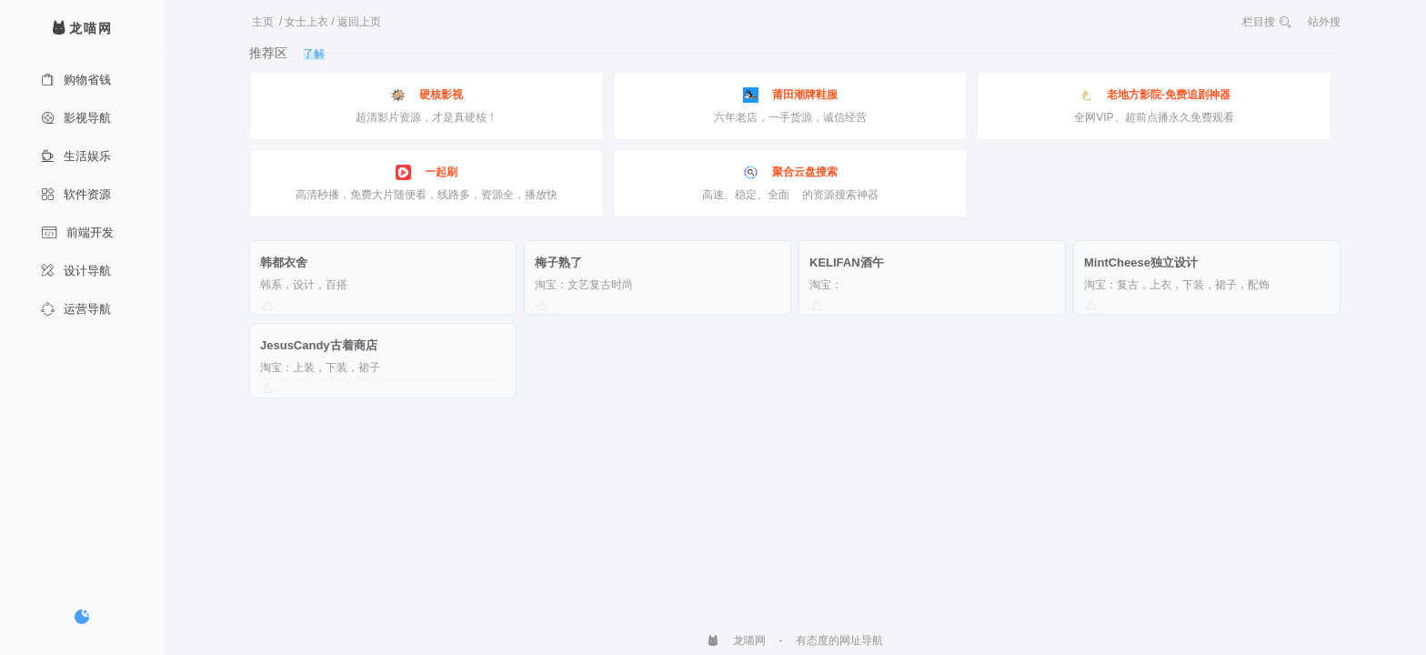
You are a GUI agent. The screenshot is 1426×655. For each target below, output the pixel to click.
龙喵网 (736, 640)
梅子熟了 (558, 262)
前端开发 (77, 232)
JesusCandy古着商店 (318, 345)
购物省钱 (76, 79)
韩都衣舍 (283, 262)
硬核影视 (426, 95)
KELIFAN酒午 (846, 262)
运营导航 (76, 309)
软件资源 (76, 194)
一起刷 (426, 172)
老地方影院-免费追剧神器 (1154, 95)
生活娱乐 (76, 156)
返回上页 (359, 21)
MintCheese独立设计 (1141, 262)
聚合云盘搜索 (790, 172)
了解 (314, 53)
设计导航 (76, 270)
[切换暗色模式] (82, 617)
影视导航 (76, 118)
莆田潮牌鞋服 (790, 95)
